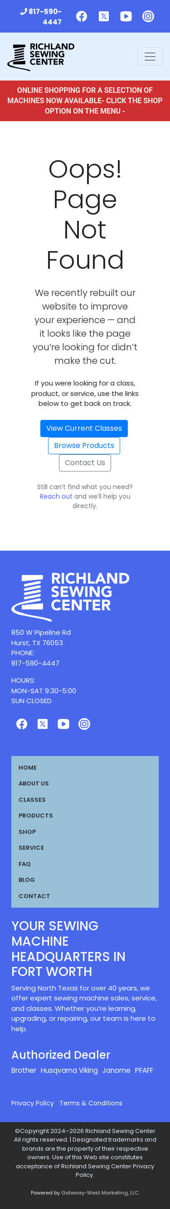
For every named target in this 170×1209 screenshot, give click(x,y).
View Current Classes (84, 428)
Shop (27, 832)
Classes (32, 799)
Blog (27, 880)
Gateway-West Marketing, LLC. (100, 1192)
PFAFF (144, 1070)
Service (31, 847)
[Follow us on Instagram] (148, 16)
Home (28, 767)
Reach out (56, 496)
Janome (116, 1070)
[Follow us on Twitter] (104, 16)
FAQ (25, 864)
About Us (34, 783)
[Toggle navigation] (150, 57)
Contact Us (85, 462)
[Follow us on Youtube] (126, 16)
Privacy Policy (32, 1103)
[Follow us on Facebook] (81, 16)
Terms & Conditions (90, 1103)
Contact (34, 896)
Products (36, 815)
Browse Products (84, 445)
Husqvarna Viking (69, 1070)
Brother (23, 1070)
